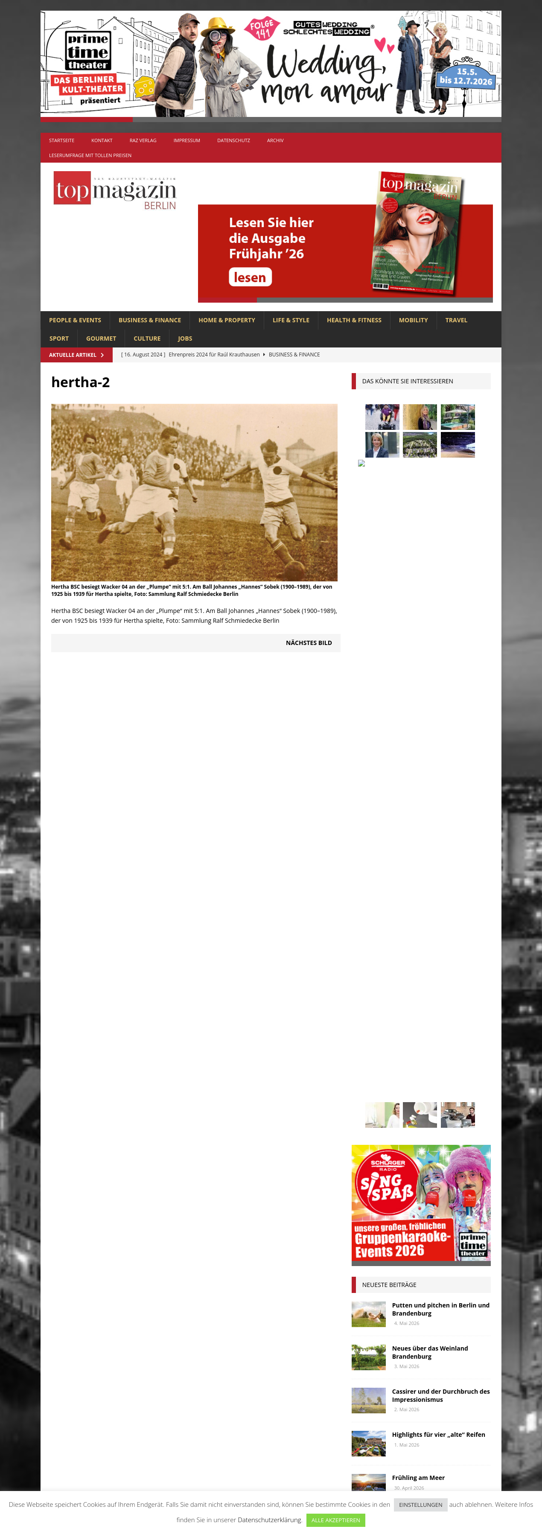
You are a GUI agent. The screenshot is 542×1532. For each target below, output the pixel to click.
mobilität (410, 1062)
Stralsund (408, 1110)
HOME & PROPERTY (226, 320)
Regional (369, 1094)
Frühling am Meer (418, 863)
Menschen (370, 1062)
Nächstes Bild (309, 643)
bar (361, 951)
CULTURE (147, 338)
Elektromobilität (418, 967)
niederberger (456, 1062)
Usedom (400, 1126)
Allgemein (176, 1334)
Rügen (432, 1094)
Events (465, 967)
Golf (407, 999)
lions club (371, 1047)
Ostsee (403, 1078)
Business (452, 951)
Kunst (396, 1031)
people (433, 1078)
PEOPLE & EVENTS (75, 320)
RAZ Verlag (143, 140)
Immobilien (372, 1014)
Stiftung (368, 1110)
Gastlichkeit (408, 983)
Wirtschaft (439, 1126)
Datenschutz (233, 140)
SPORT (59, 338)
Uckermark (451, 1110)
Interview (414, 1014)
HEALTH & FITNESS (354, 320)
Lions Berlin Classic (445, 1031)
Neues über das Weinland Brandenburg (430, 737)
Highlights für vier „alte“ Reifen (438, 820)
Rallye (464, 1078)
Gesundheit (372, 999)
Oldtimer (369, 1078)
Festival (367, 983)
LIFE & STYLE (291, 320)
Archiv (275, 140)
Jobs (185, 338)
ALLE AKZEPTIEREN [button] (336, 1520)
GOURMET (101, 338)
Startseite (61, 140)
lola (404, 1047)
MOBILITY (413, 320)
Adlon (365, 936)
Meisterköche (442, 1047)
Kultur (366, 1031)
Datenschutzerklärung (269, 1519)
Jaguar (449, 1014)
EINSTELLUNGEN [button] (420, 1505)
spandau (465, 1094)
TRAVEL (457, 320)
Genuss (448, 983)
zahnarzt (405, 1142)
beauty (388, 951)
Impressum (187, 140)
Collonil (369, 967)
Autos (462, 936)
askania (431, 936)
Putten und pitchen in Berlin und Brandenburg (441, 694)
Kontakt (101, 140)
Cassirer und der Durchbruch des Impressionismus (441, 780)
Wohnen (368, 1142)
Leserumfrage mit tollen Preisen (90, 155)
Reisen (403, 1094)
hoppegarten (444, 999)
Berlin (419, 951)
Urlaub (366, 1126)
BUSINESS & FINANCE (150, 320)
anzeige (397, 936)
